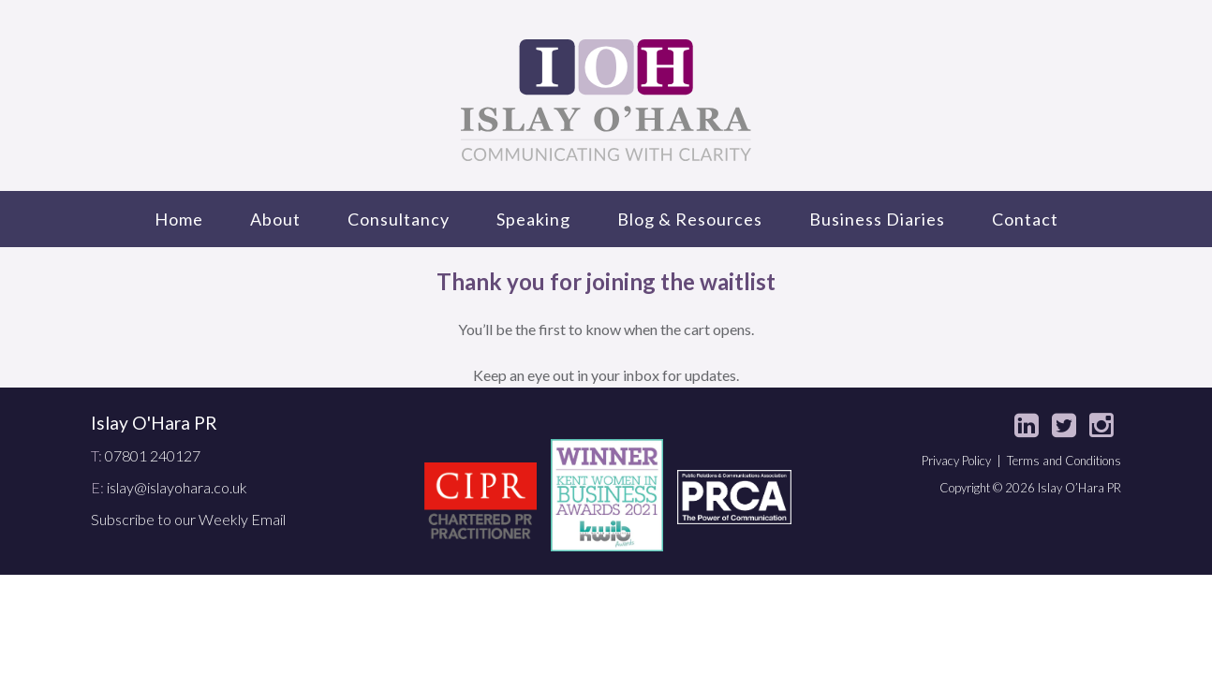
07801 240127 (152, 455)
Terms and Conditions (1064, 460)
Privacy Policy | (964, 460)
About (275, 219)
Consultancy (398, 219)
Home (179, 219)
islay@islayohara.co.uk (177, 487)
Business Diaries (877, 219)
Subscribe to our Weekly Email (188, 519)
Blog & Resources (689, 219)
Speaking (533, 219)
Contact (1025, 219)
